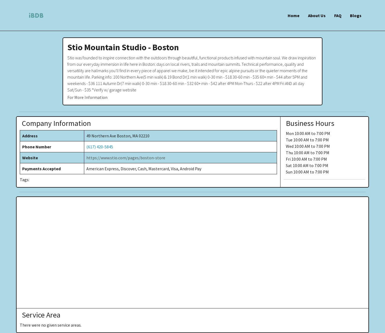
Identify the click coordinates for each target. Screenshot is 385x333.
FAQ (337, 15)
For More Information (87, 97)
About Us (317, 15)
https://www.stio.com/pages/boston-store (125, 157)
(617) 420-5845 (99, 146)
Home (293, 15)
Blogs (355, 15)
